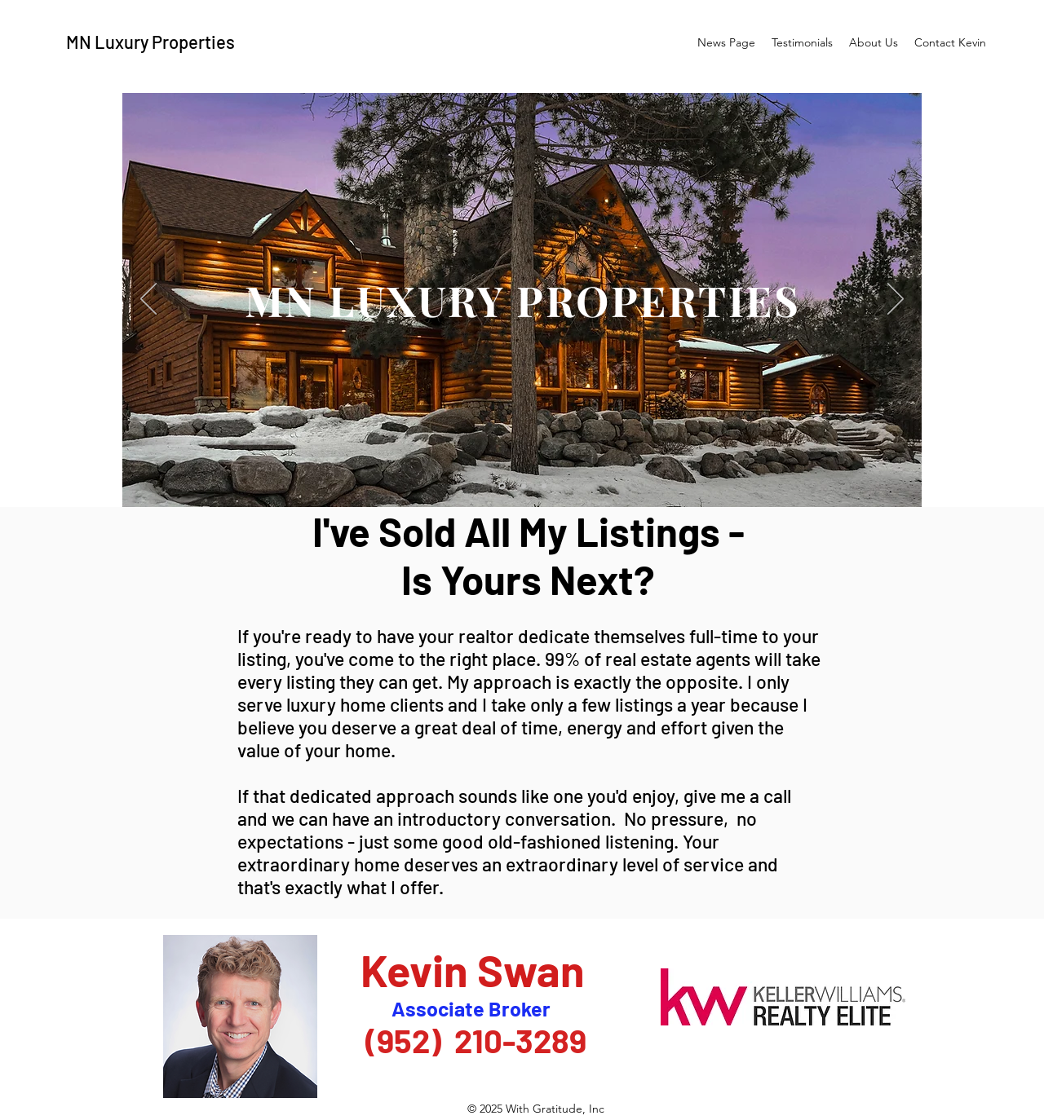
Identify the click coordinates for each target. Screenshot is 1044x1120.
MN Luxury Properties (150, 41)
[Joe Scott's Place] (544, 485)
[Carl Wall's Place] (523, 485)
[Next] (895, 300)
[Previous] (148, 300)
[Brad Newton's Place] (502, 486)
